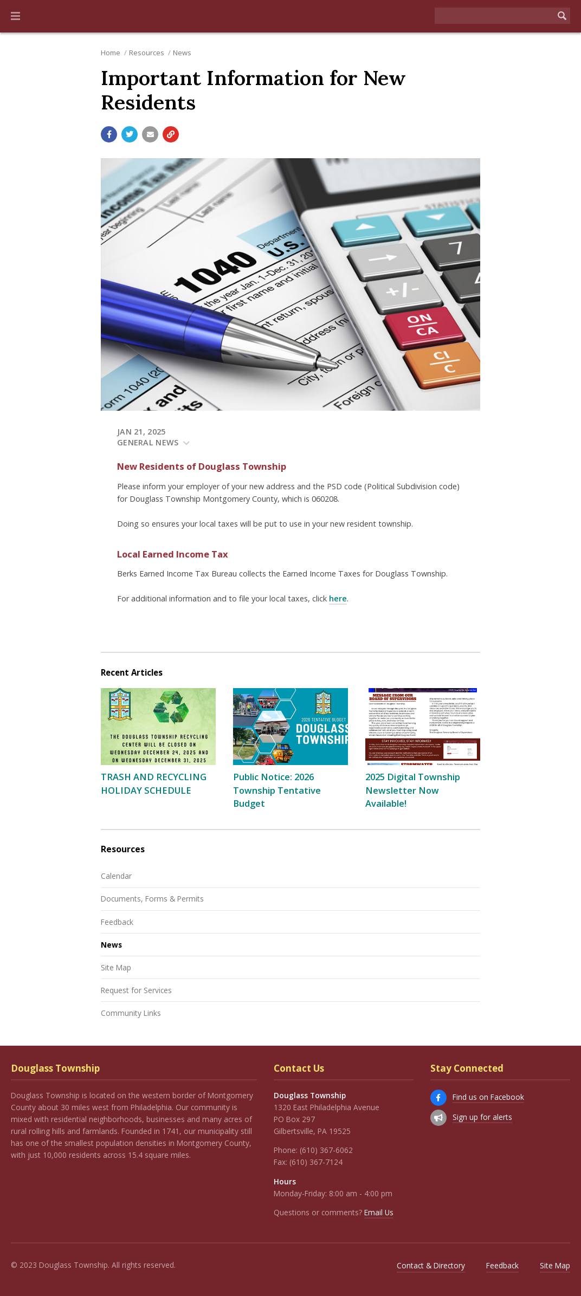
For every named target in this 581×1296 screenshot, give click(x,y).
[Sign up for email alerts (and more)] (438, 1118)
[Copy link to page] (171, 134)
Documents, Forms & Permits (152, 898)
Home (110, 52)
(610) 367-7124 (316, 1162)
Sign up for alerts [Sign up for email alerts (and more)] (482, 1117)
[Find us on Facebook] (438, 1098)
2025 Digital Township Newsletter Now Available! (412, 790)
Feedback (117, 922)
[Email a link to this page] (150, 134)
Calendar (116, 876)
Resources (146, 52)
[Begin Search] (562, 16)
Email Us (378, 1212)
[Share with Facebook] (109, 134)
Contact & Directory (431, 1265)
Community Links (131, 1013)
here (338, 598)
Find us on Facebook (488, 1097)
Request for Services (136, 990)
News (182, 52)
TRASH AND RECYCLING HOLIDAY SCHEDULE (153, 783)
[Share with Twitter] (129, 134)
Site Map (116, 967)
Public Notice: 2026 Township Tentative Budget (277, 790)
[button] (15, 16)
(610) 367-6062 (326, 1150)
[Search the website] (494, 16)
